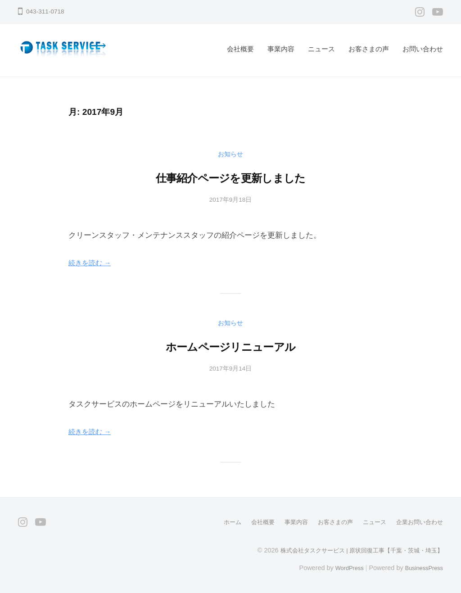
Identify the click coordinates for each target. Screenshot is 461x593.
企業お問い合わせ (418, 521)
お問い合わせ (422, 49)
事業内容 (280, 49)
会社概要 (240, 49)
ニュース (321, 49)
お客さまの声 (368, 49)
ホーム (220, 521)
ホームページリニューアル (230, 346)
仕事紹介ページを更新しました (230, 177)
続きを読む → (92, 262)
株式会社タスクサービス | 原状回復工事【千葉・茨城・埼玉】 (355, 549)
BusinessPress (421, 567)
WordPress (342, 567)
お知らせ (230, 154)
